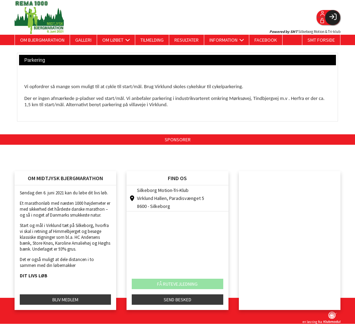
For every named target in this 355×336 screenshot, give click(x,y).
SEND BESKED (177, 299)
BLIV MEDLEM (65, 299)
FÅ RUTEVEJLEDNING (177, 284)
